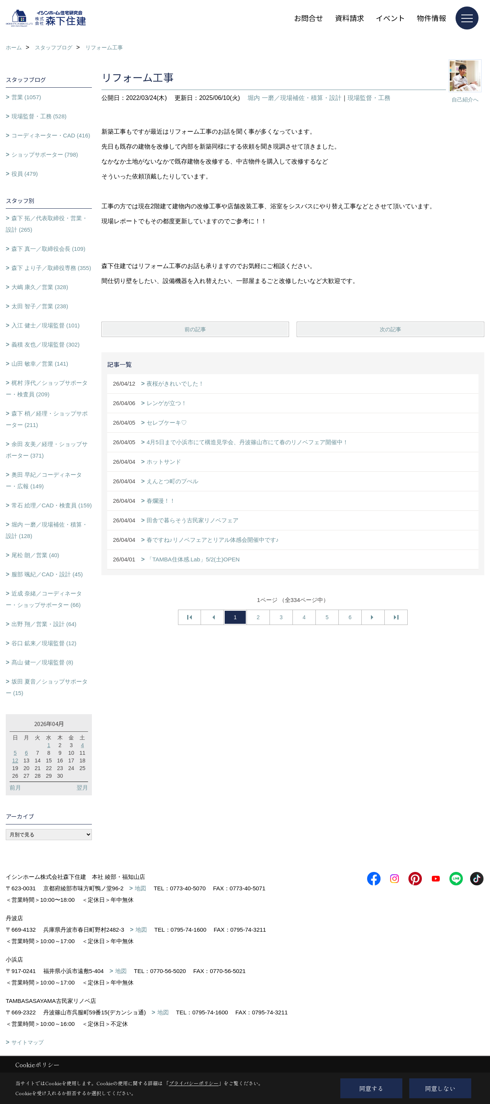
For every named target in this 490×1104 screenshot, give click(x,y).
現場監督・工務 (369, 98)
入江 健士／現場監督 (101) (45, 325)
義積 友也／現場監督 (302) (45, 344)
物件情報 (431, 18)
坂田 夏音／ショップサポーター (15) (47, 687)
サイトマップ (27, 1042)
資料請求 (349, 18)
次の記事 (390, 329)
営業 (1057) (26, 97)
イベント (390, 18)
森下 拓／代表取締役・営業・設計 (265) (47, 224)
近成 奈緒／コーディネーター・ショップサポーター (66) (44, 599)
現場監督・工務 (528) (39, 116)
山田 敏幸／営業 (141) (39, 363)
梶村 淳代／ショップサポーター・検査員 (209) (47, 388)
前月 (15, 787)
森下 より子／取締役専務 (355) (51, 268)
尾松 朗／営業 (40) (35, 555)
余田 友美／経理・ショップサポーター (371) (47, 450)
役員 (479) (24, 173)
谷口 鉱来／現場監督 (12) (44, 643)
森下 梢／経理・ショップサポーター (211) (47, 419)
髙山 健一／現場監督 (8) (42, 662)
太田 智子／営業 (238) (39, 306)
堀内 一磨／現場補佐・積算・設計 (294, 98)
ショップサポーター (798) (44, 154)
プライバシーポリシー (194, 1083)
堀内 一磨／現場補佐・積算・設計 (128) (47, 530)
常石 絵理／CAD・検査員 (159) (51, 505)
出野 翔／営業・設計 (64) (44, 624)
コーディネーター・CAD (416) (50, 135)
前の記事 (195, 329)
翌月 (82, 787)
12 (15, 760)
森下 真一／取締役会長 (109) (48, 248)
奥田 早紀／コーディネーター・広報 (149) (44, 480)
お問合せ (308, 18)
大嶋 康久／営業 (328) (39, 287)
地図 (140, 888)
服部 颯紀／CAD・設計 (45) (47, 574)
